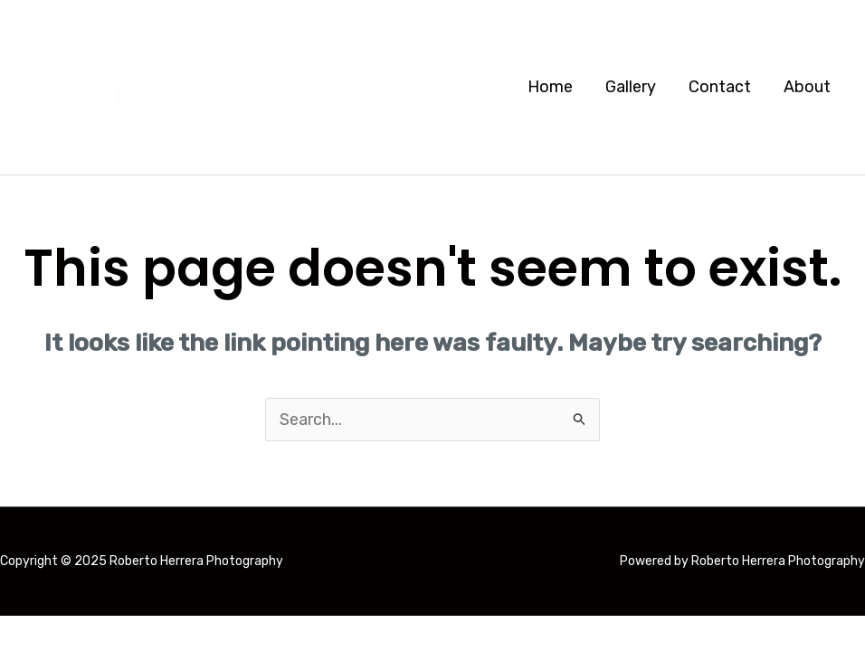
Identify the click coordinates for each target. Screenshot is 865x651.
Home (550, 87)
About (807, 87)
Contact (720, 87)
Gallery (630, 87)
